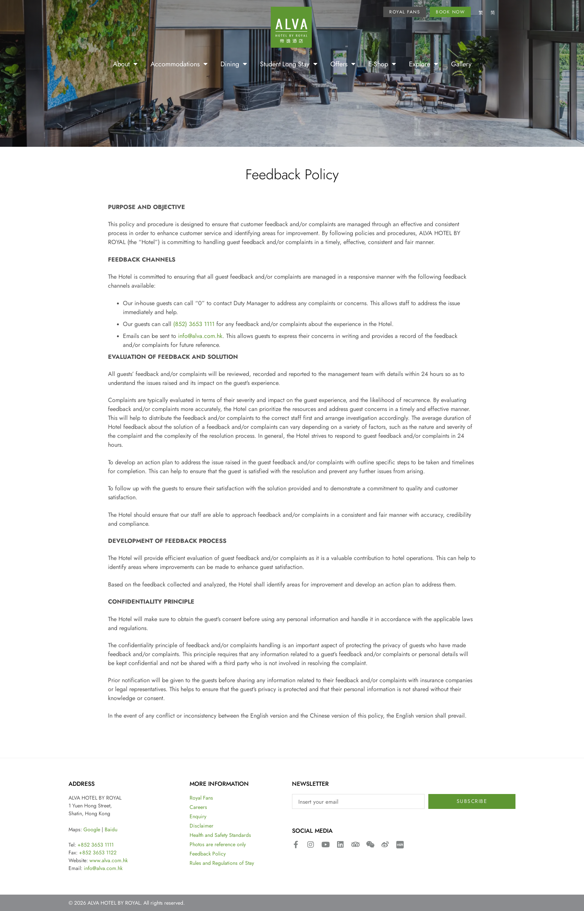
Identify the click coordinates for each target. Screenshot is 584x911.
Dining (233, 64)
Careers (198, 807)
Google (91, 829)
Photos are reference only (218, 844)
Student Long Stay (288, 64)
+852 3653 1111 (95, 844)
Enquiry (198, 816)
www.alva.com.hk (108, 860)
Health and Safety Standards (220, 835)
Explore (423, 64)
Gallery (461, 63)
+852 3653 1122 (98, 852)
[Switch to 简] (493, 13)
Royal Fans (201, 797)
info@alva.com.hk (200, 336)
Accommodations (178, 64)
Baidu (111, 829)
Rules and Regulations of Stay (222, 863)
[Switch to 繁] (481, 13)
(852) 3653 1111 (194, 324)
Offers (342, 64)
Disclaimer (201, 825)
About (125, 64)
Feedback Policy (208, 853)
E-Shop (382, 64)
